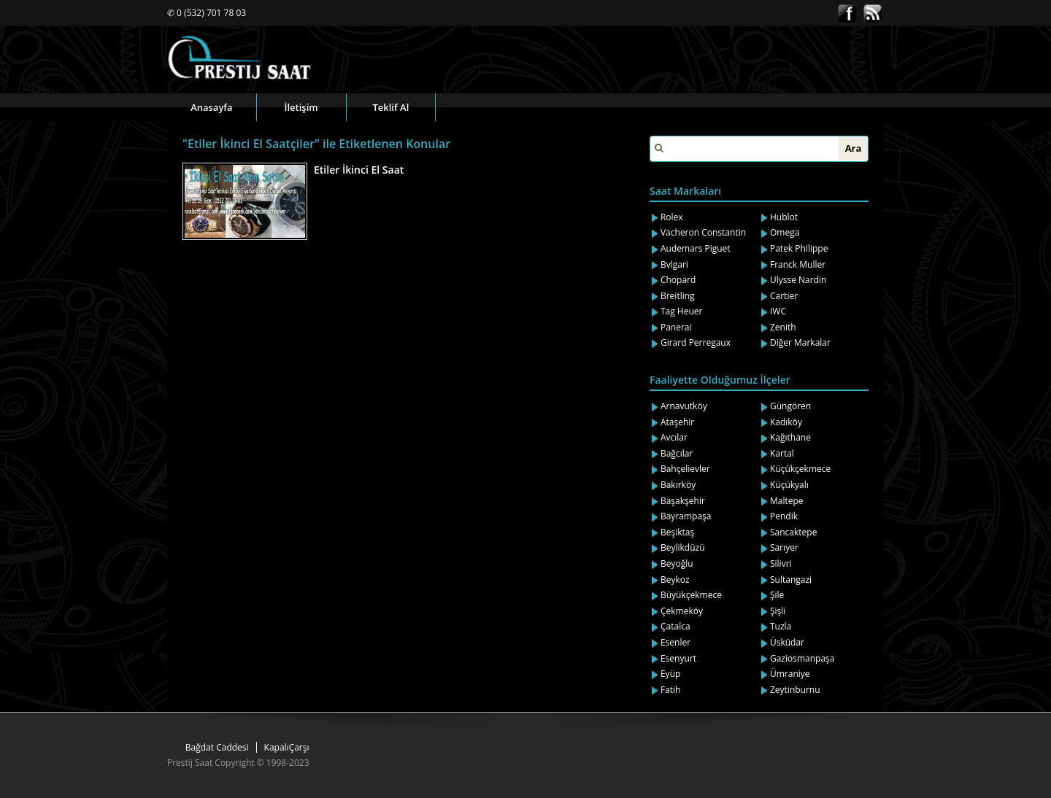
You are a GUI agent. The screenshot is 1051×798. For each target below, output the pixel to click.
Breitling (678, 296)
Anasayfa (211, 107)
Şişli (777, 611)
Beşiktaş (677, 532)
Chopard (678, 280)
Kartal (782, 453)
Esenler (675, 642)
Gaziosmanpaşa (802, 658)
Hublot (784, 217)
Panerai (676, 327)
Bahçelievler (685, 468)
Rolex (672, 217)
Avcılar (674, 437)
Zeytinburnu (795, 689)
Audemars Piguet (696, 248)
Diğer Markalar (800, 342)
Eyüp (670, 673)
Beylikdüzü (683, 547)
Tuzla (780, 626)
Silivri (781, 563)
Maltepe (787, 501)
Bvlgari (674, 264)
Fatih (671, 689)
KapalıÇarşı (286, 747)
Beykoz (675, 579)
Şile (777, 595)
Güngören (790, 406)
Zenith (783, 327)
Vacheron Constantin (703, 232)
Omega (784, 232)
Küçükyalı (789, 485)
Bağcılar (677, 453)
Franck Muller (797, 264)
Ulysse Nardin (798, 280)
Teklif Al (390, 107)
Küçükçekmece (800, 468)
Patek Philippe (799, 248)
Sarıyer (784, 547)
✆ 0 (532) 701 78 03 (206, 13)
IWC (778, 311)
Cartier (784, 296)
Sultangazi (791, 579)
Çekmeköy (682, 611)
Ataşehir (677, 422)
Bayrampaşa (686, 516)
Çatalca (675, 626)
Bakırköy (678, 485)
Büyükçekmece (691, 595)
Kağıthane (790, 437)
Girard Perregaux (696, 342)
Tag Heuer (682, 311)
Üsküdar (787, 642)
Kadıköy (786, 422)
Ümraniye (790, 673)
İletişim (301, 107)
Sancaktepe (793, 532)
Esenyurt (678, 658)
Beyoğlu (677, 563)
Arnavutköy (684, 406)
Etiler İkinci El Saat (359, 170)
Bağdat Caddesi (217, 747)
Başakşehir (683, 501)
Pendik (784, 516)
